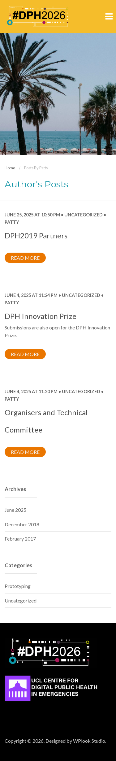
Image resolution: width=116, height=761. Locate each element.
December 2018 (22, 524)
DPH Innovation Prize (40, 315)
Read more (25, 258)
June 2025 (15, 510)
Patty (12, 222)
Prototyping (18, 586)
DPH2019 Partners (36, 235)
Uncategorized (83, 214)
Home (10, 167)
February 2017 (20, 538)
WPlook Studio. (89, 741)
